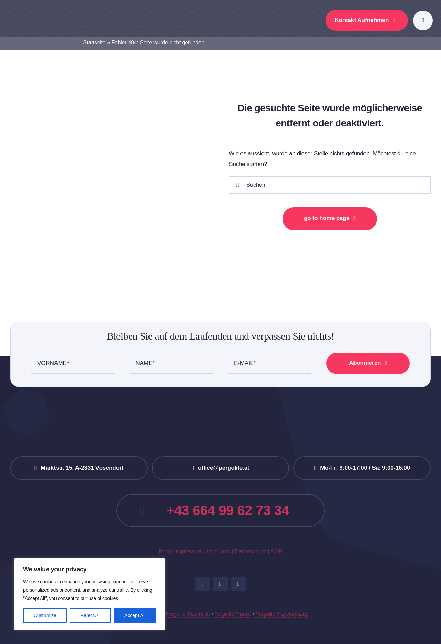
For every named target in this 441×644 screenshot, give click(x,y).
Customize (45, 615)
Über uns (218, 551)
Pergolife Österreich (188, 614)
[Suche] (237, 185)
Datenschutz (250, 551)
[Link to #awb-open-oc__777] (423, 20)
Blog (164, 551)
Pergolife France (232, 614)
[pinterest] (238, 584)
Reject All (90, 615)
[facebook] (202, 584)
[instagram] (220, 584)
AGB (276, 551)
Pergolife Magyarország (282, 614)
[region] (89, 594)
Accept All (134, 615)
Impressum (188, 551)
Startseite (94, 42)
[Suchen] (330, 185)
